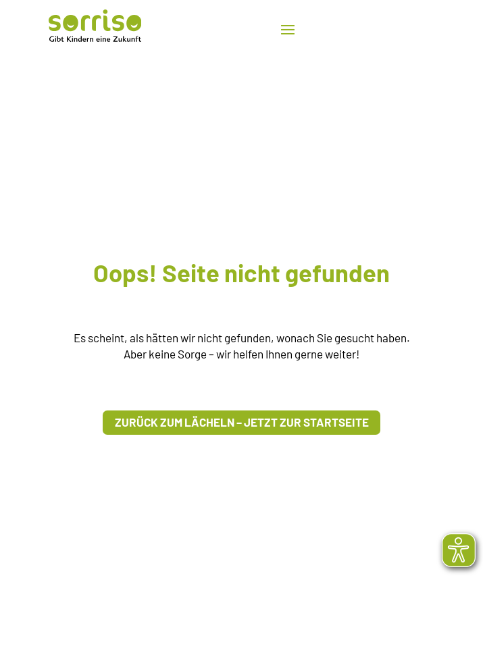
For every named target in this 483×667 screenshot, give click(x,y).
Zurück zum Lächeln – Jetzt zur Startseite (242, 422)
